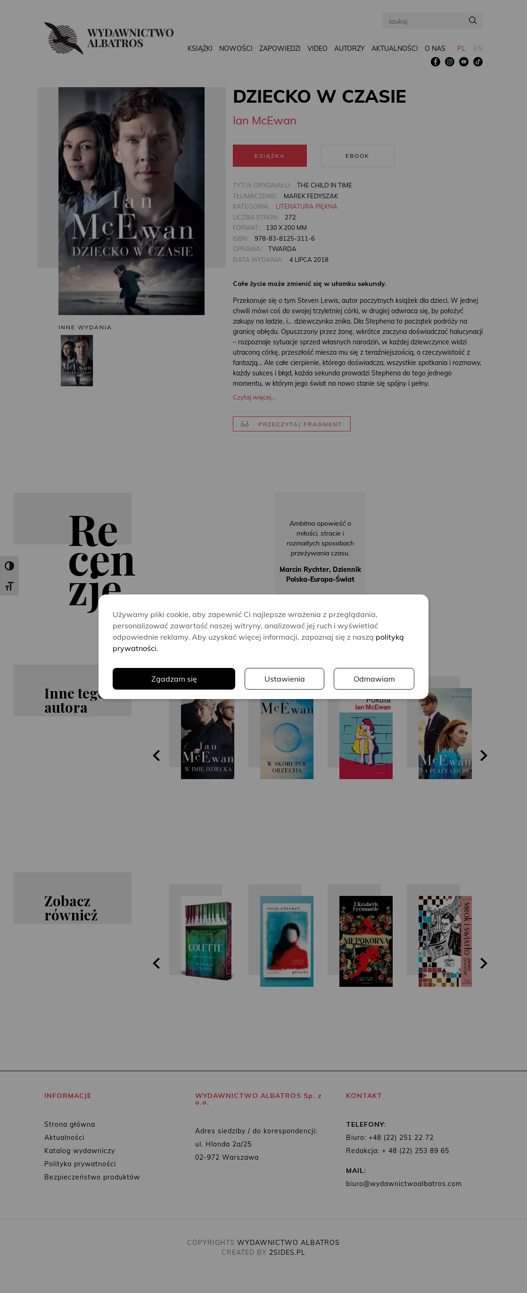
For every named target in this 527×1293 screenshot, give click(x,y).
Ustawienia (284, 678)
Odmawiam (374, 678)
